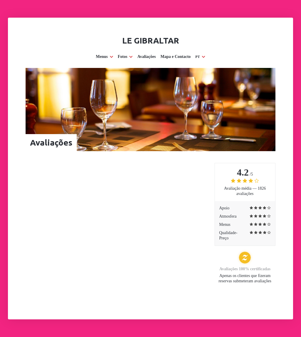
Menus (104, 56)
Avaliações (146, 56)
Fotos (125, 56)
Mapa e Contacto (175, 56)
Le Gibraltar (150, 40)
